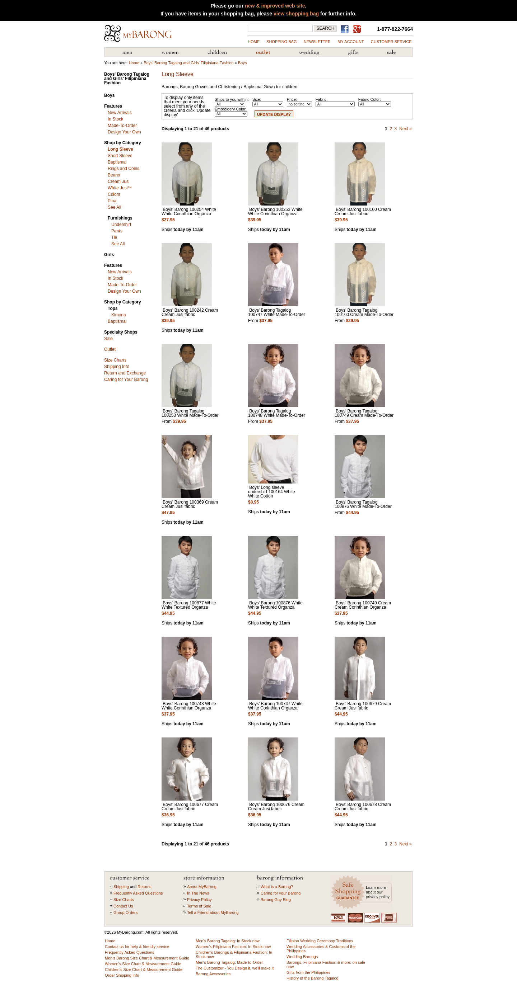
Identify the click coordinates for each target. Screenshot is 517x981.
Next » (405, 128)
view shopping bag (296, 13)
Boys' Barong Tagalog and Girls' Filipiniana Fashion (188, 63)
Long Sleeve (120, 149)
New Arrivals (120, 112)
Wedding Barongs (302, 956)
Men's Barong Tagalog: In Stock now (228, 941)
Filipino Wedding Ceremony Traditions (320, 941)
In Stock (115, 119)
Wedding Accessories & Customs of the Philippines (309, 52)
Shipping (121, 887)
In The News (198, 893)
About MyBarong (201, 887)
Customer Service (391, 41)
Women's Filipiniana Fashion (170, 52)
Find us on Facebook (345, 29)
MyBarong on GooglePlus (358, 29)
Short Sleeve (120, 155)
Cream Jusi (119, 181)
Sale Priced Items (391, 52)
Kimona (118, 314)
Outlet (110, 349)
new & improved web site (275, 6)
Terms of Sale (199, 906)
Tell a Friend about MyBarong (213, 912)
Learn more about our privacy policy (362, 892)
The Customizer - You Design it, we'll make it (235, 968)
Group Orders (125, 912)
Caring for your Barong (281, 893)
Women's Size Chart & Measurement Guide (143, 964)
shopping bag (281, 41)
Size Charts (115, 360)
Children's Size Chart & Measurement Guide (143, 969)
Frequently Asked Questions (138, 893)
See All (114, 207)
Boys (242, 63)
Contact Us (123, 906)
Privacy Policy (199, 899)
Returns (145, 887)
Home (254, 41)
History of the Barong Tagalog (313, 978)
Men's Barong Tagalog (127, 52)
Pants (116, 231)
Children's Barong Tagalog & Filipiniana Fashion (217, 52)
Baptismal (117, 162)
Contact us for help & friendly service (137, 946)
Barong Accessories (213, 974)
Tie (114, 237)
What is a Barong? (277, 887)
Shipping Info (116, 366)
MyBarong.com (138, 33)
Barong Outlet (263, 52)
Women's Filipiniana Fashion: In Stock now (233, 946)
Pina (112, 200)
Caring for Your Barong (126, 379)
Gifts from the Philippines (353, 52)
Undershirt (121, 224)
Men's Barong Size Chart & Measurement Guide (147, 958)
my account (350, 41)
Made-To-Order (122, 125)
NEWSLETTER (317, 41)
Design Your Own (124, 132)
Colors (114, 194)
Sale (108, 338)
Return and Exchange (125, 373)
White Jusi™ (120, 187)
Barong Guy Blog (276, 899)
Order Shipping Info (122, 975)
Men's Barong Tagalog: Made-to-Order (229, 962)
